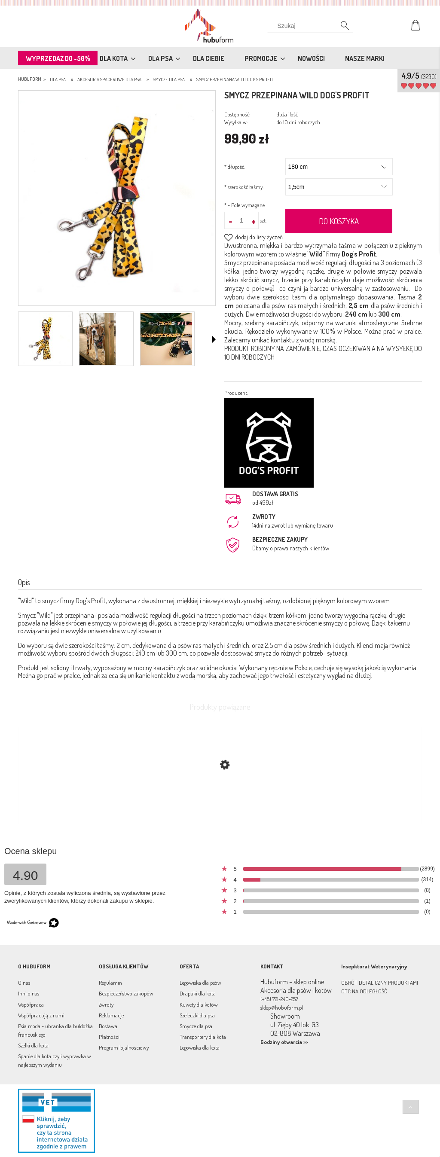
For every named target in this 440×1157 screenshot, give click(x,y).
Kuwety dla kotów (199, 1004)
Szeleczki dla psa (197, 1015)
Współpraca (31, 1004)
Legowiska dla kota (200, 1047)
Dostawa (108, 1026)
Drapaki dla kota (198, 993)
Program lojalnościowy (124, 1047)
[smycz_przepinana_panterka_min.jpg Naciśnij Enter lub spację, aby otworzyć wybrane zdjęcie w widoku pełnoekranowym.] (116, 199)
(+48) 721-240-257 (279, 998)
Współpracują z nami (41, 1015)
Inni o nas (28, 993)
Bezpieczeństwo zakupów (126, 993)
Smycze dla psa (196, 1026)
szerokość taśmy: (244, 186)
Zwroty (106, 1004)
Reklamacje (111, 1015)
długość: (234, 166)
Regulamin (110, 982)
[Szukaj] (310, 28)
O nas (24, 982)
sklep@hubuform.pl (281, 1007)
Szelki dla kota (33, 1045)
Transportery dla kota (203, 1036)
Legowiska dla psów (200, 982)
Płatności (109, 1036)
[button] (214, 339)
